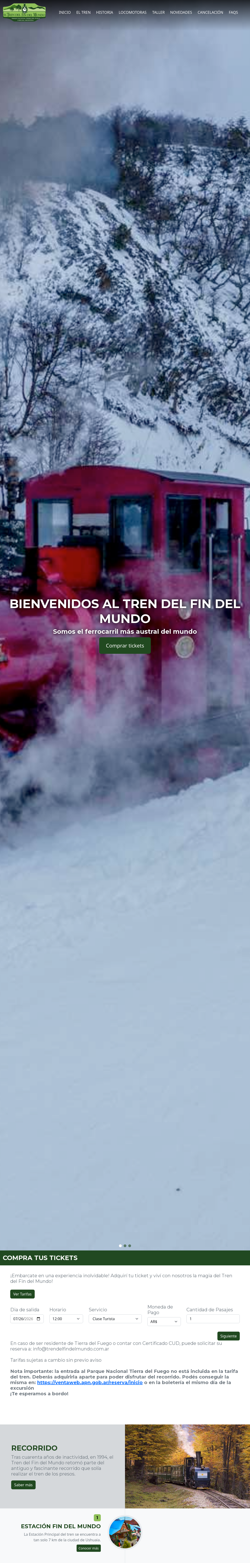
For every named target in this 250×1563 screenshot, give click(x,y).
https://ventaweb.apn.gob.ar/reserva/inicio (90, 1382)
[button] (120, 1245)
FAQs (233, 12)
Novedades (181, 12)
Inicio (65, 12)
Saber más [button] (23, 1484)
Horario (57, 1309)
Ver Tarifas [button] (22, 1294)
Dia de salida (24, 1309)
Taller (158, 12)
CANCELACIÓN (210, 12)
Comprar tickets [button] (125, 645)
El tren (83, 12)
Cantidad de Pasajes (209, 1309)
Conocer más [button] (89, 1548)
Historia (104, 12)
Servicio (98, 1309)
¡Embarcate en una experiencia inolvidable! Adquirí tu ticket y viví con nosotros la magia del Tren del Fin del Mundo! (121, 1278)
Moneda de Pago (160, 1309)
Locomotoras (132, 12)
